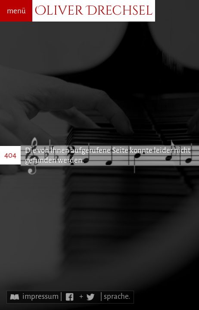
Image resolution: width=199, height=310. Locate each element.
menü (16, 11)
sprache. (117, 296)
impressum (40, 296)
